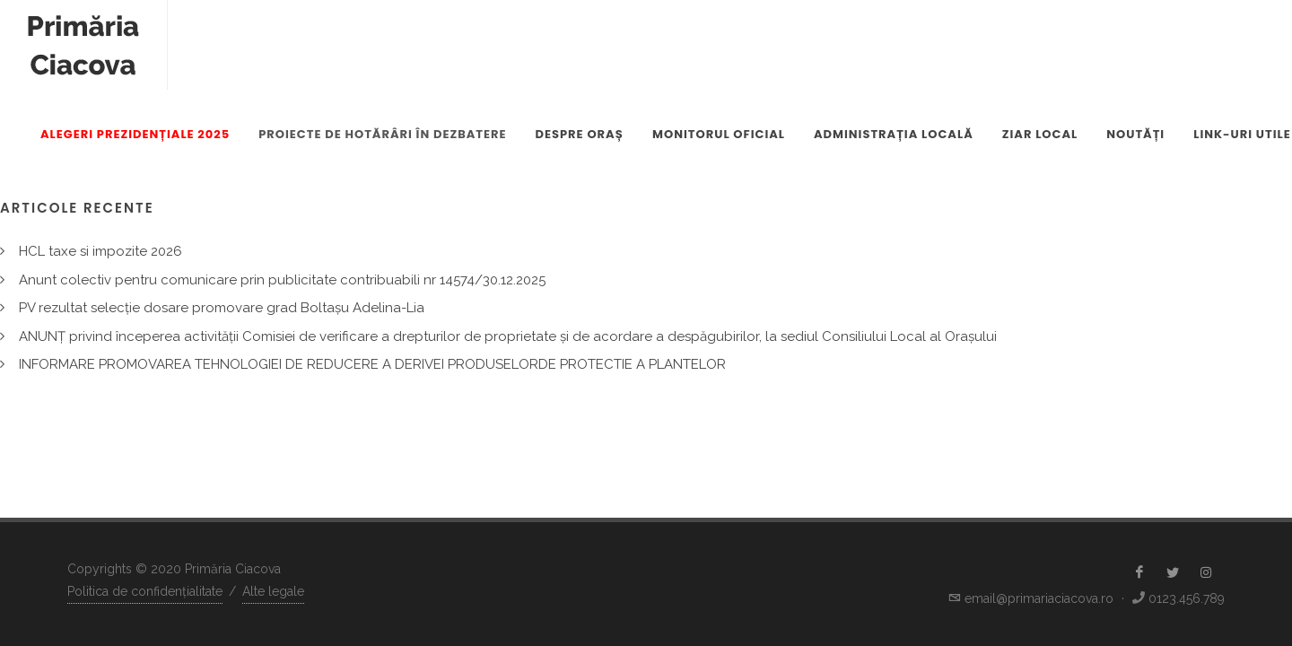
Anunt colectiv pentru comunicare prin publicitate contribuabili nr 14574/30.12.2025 (282, 280)
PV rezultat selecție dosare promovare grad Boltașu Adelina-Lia (221, 308)
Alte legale (273, 591)
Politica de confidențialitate (145, 591)
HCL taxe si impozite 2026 (100, 251)
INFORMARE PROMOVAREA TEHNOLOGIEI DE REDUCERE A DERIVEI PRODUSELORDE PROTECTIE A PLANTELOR (372, 364)
